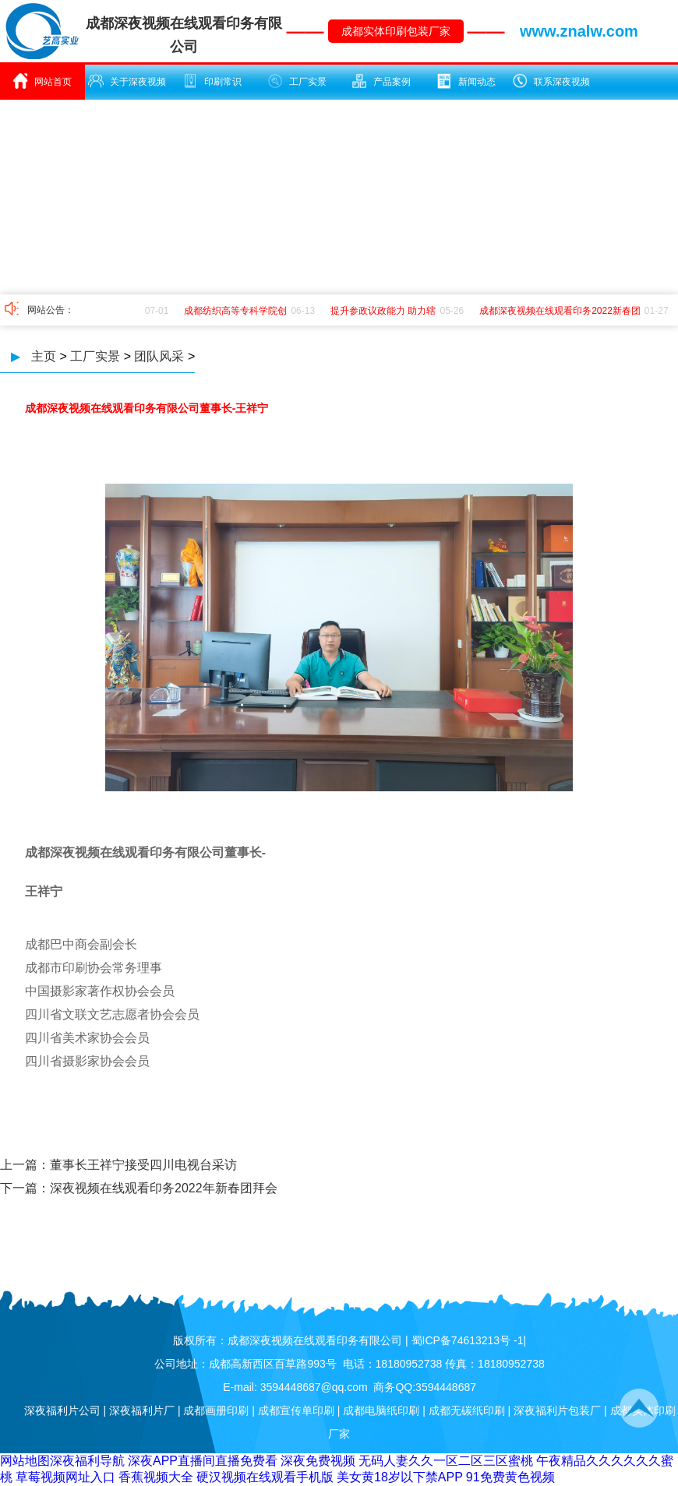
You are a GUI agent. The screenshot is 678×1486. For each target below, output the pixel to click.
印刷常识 (212, 81)
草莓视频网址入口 (65, 1477)
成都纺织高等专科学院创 (237, 310)
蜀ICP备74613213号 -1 (467, 1340)
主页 (43, 356)
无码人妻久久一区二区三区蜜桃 (445, 1460)
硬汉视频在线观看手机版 (265, 1477)
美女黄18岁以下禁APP (400, 1477)
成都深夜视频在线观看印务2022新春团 (562, 310)
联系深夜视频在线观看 (551, 86)
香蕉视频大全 (155, 1477)
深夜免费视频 (318, 1460)
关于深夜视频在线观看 (127, 86)
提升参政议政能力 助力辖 (385, 310)
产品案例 (381, 81)
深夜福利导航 (87, 1460)
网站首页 (42, 81)
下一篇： (25, 1188)
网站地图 (25, 1460)
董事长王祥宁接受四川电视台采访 (143, 1164)
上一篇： (25, 1164)
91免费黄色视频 (510, 1477)
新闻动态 (466, 81)
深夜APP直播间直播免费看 (202, 1460)
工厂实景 (297, 81)
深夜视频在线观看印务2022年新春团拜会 (163, 1188)
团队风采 (159, 356)
